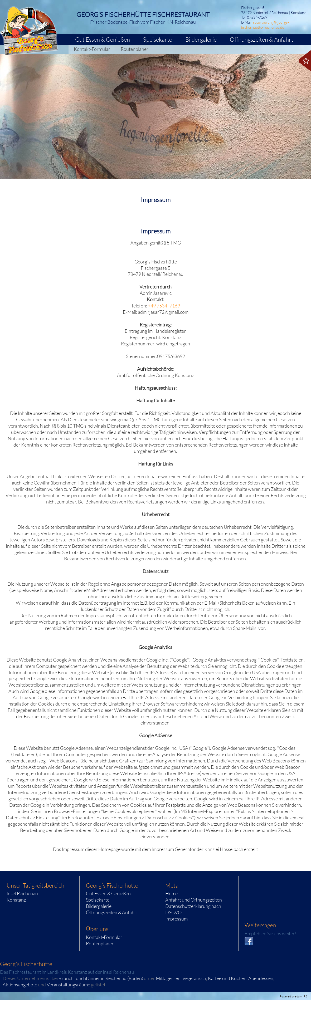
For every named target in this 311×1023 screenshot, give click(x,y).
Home (171, 893)
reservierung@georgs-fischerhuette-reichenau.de (265, 25)
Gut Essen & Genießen (108, 893)
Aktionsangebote (20, 984)
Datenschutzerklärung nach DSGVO (193, 909)
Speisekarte (97, 900)
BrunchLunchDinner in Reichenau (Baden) (101, 978)
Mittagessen (168, 978)
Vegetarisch (194, 978)
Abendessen (260, 978)
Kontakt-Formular (104, 937)
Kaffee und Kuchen (227, 978)
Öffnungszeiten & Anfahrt (112, 912)
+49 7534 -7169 (164, 306)
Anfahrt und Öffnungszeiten (193, 900)
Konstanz (16, 900)
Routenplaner (100, 943)
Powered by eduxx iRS (293, 996)
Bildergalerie (98, 906)
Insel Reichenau (22, 893)
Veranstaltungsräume (68, 984)
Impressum (176, 919)
